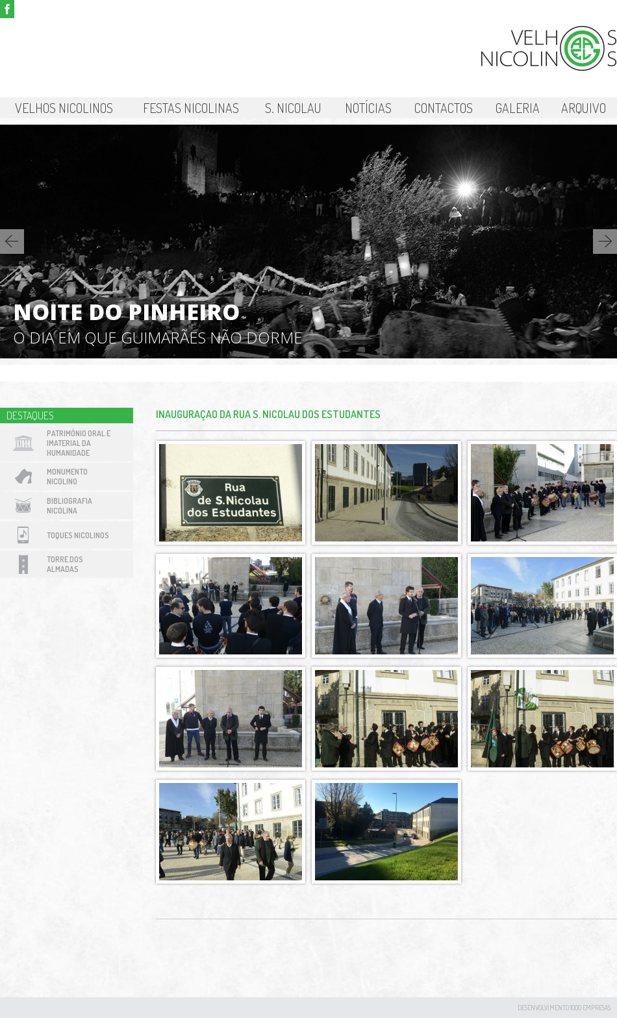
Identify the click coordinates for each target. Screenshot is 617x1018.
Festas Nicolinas (191, 107)
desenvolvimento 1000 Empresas (564, 1008)
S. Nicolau (293, 107)
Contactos (443, 107)
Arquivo (583, 107)
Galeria (518, 107)
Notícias (368, 107)
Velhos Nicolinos (64, 107)
